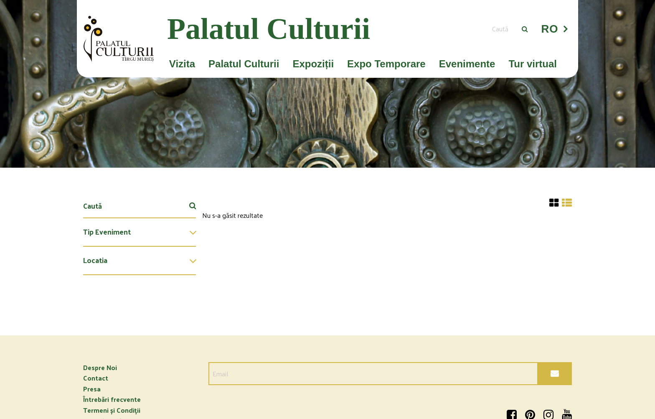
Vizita (182, 63)
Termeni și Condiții (111, 410)
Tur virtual (532, 63)
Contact (95, 378)
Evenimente (467, 63)
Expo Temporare (386, 63)
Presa (92, 389)
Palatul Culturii (243, 63)
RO (550, 29)
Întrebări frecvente (112, 399)
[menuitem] (139, 232)
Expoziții (313, 63)
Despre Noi (100, 367)
